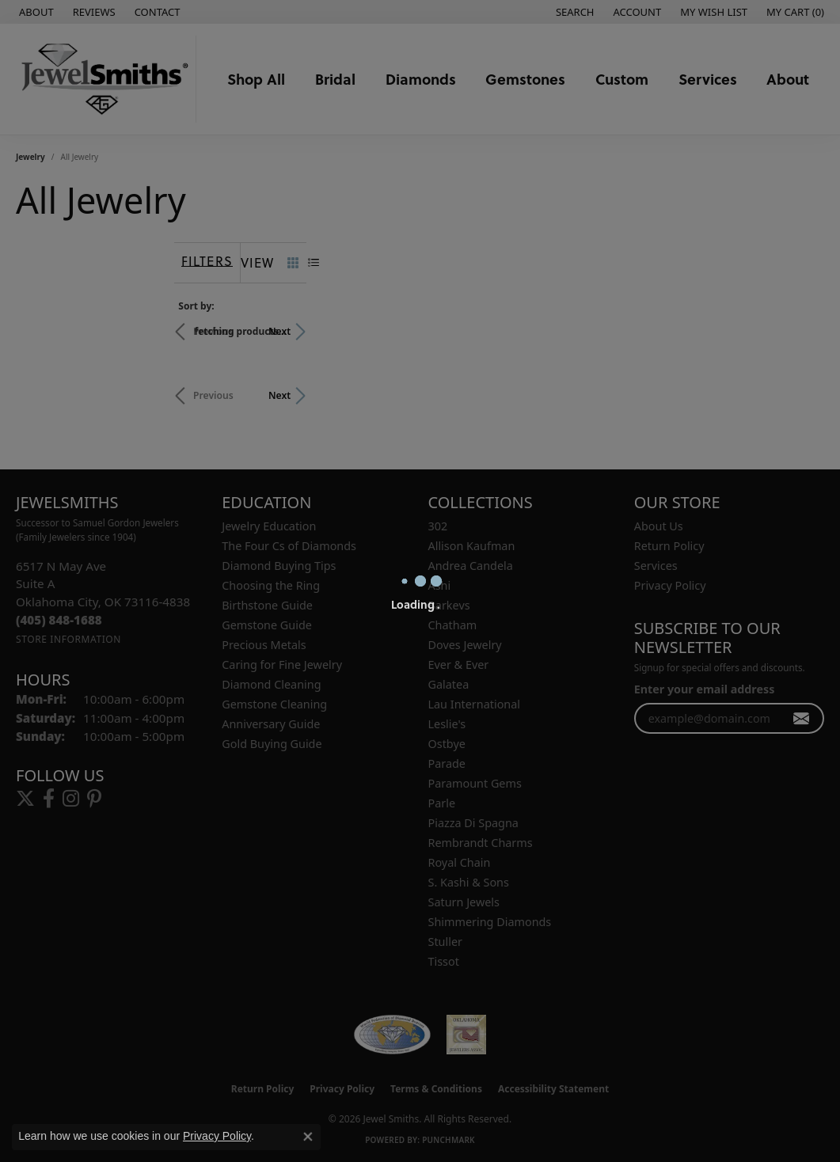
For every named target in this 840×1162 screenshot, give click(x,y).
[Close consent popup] (308, 1136)
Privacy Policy (217, 1136)
